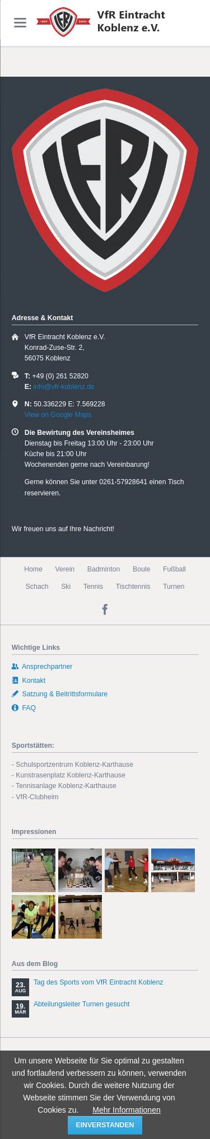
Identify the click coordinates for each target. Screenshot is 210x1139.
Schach (37, 586)
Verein (64, 569)
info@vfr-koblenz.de (63, 387)
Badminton (103, 569)
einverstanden (105, 1125)
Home (33, 569)
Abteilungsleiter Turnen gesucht (82, 1004)
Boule (141, 569)
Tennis (93, 586)
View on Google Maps (58, 415)
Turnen (173, 586)
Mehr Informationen (126, 1109)
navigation (20, 23)
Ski (66, 586)
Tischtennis (133, 586)
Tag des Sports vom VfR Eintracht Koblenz (99, 982)
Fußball (174, 569)
